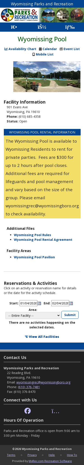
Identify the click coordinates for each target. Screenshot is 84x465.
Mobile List (45, 54)
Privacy (32, 455)
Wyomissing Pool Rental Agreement (43, 239)
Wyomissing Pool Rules (32, 235)
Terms (11, 455)
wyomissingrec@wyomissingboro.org (43, 382)
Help (52, 455)
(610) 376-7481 (29, 387)
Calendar (50, 49)
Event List (72, 49)
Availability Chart (20, 49)
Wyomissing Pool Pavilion (34, 257)
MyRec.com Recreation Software (50, 461)
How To (72, 455)
